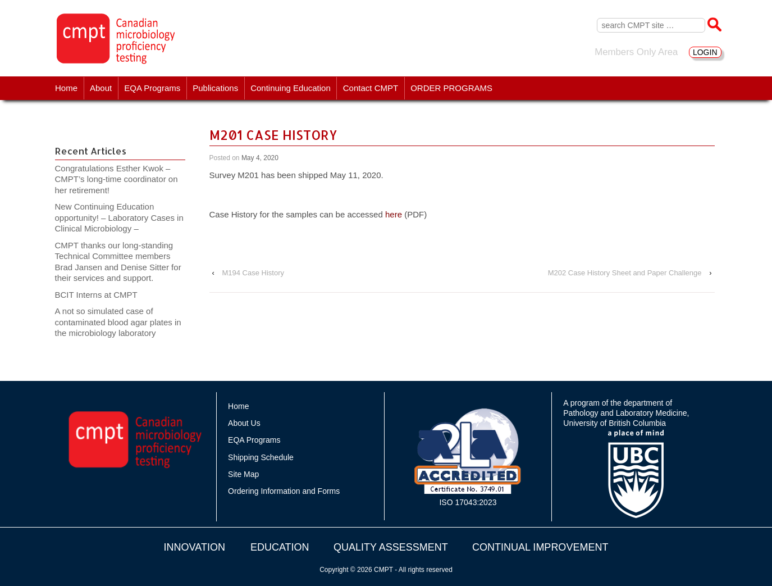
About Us (244, 423)
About (101, 88)
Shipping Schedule (261, 457)
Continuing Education (290, 88)
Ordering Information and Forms (284, 491)
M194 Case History (253, 273)
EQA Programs (152, 88)
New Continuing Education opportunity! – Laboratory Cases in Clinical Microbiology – (119, 217)
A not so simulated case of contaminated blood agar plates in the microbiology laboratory (118, 322)
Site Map (243, 474)
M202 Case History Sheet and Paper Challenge (625, 273)
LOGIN (705, 52)
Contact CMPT (370, 88)
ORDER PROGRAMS (451, 88)
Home (66, 88)
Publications (215, 88)
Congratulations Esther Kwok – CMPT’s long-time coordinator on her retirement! (116, 179)
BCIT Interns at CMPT (102, 294)
